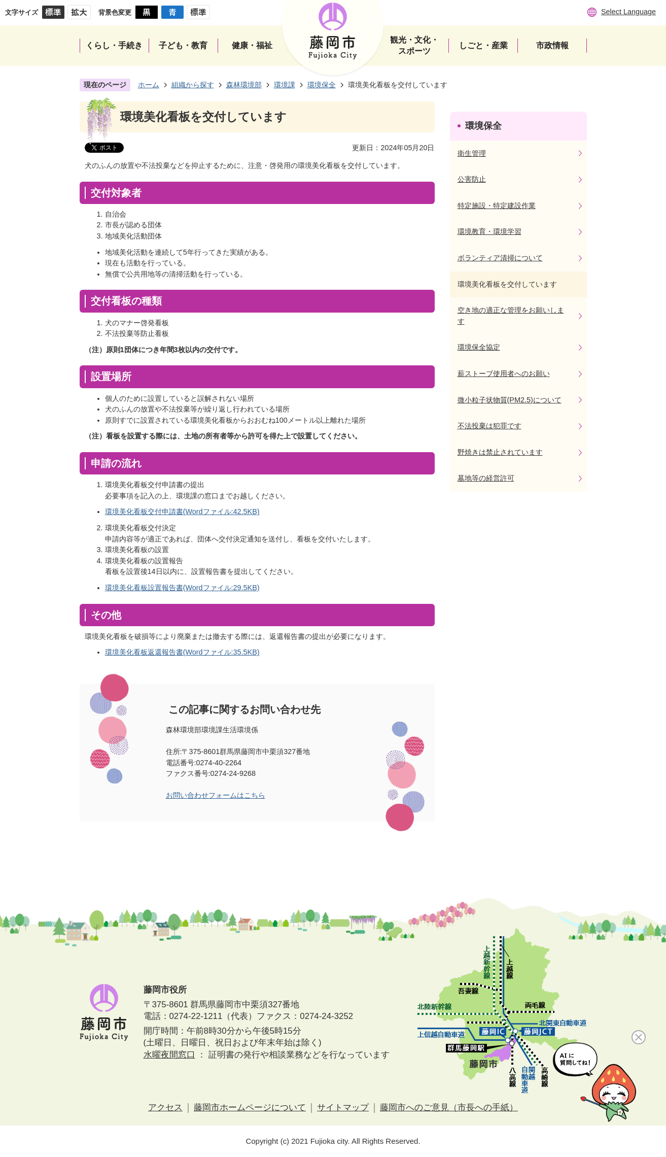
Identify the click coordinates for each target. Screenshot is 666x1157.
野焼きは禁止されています (500, 452)
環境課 (284, 85)
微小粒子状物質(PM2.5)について (510, 400)
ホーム (148, 85)
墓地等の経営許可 (486, 478)
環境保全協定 (479, 347)
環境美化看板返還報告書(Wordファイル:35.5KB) (182, 652)
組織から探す (192, 85)
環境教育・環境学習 (489, 231)
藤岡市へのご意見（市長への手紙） (449, 1107)
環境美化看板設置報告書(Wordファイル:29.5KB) (182, 588)
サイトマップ (343, 1107)
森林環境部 (244, 85)
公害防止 (472, 179)
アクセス (165, 1107)
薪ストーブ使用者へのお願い (504, 373)
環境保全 (321, 85)
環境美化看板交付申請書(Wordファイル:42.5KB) (182, 511)
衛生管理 (472, 153)
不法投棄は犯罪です (489, 426)
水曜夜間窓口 (169, 1055)
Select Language (628, 12)
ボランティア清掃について (500, 258)
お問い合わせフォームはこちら (215, 795)
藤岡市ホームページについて (250, 1107)
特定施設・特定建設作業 (497, 205)
